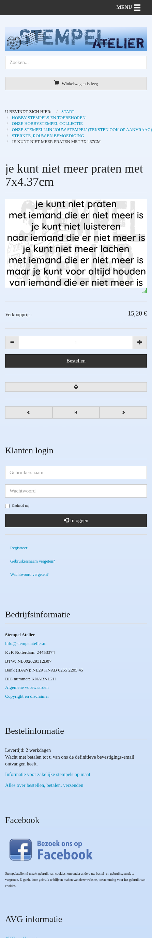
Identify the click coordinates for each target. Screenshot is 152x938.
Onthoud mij (17, 506)
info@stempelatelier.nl (25, 643)
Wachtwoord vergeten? (29, 574)
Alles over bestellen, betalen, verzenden (44, 785)
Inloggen (76, 520)
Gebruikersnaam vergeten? (32, 561)
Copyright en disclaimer (27, 696)
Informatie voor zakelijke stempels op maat (47, 774)
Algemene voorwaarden (27, 687)
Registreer (18, 548)
